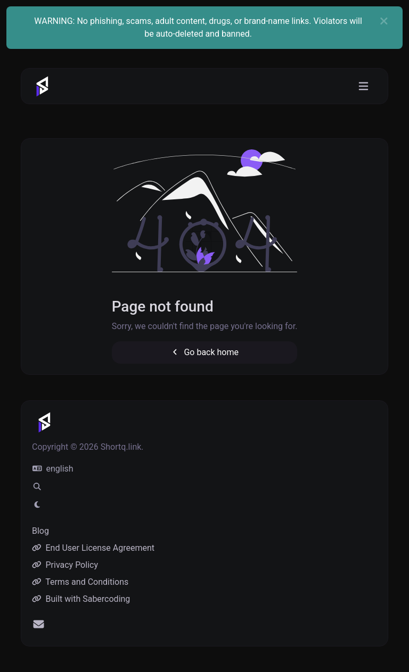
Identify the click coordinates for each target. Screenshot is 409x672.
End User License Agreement (93, 548)
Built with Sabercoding (81, 599)
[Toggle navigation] (363, 86)
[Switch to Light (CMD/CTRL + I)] (37, 505)
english (52, 469)
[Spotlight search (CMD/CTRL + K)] (37, 487)
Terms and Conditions (80, 582)
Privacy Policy (65, 565)
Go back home (204, 352)
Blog (40, 531)
